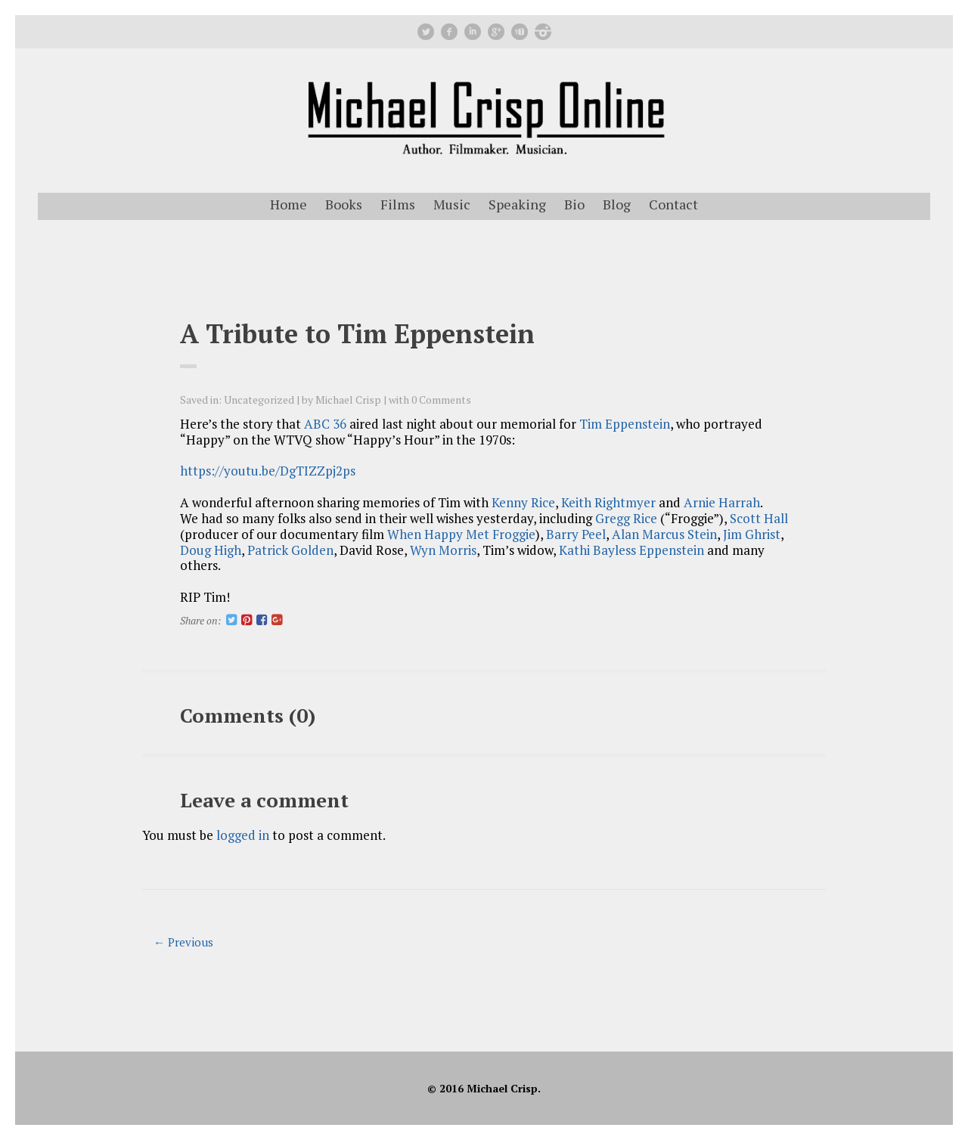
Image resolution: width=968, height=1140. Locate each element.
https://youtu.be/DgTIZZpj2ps (267, 470)
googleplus (496, 31)
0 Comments (441, 399)
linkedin (472, 31)
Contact (673, 204)
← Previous (183, 941)
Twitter (425, 31)
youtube (519, 31)
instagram (543, 31)
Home (288, 204)
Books (343, 204)
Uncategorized (259, 399)
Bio (574, 204)
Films (397, 204)
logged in (242, 835)
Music (451, 204)
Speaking (517, 204)
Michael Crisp (348, 399)
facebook (449, 31)
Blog (617, 204)
